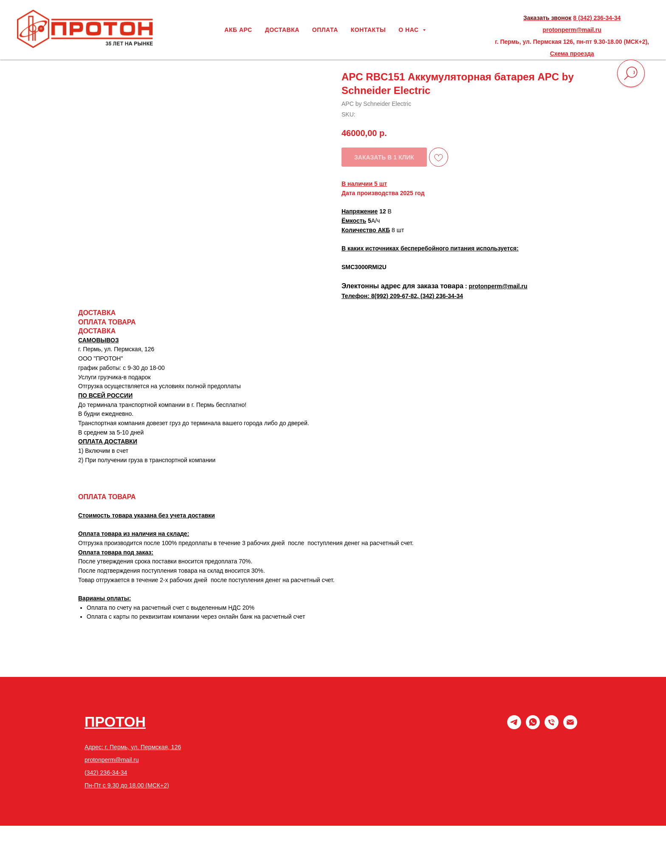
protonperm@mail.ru (572, 29)
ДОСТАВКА (282, 29)
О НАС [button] (409, 29)
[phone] (552, 726)
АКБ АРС (238, 29)
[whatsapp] (533, 726)
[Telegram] (514, 726)
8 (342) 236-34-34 (597, 17)
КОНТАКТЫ (368, 29)
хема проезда (574, 53)
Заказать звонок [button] (547, 17)
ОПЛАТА (325, 29)
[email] (570, 726)
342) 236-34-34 (107, 772)
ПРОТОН (115, 721)
